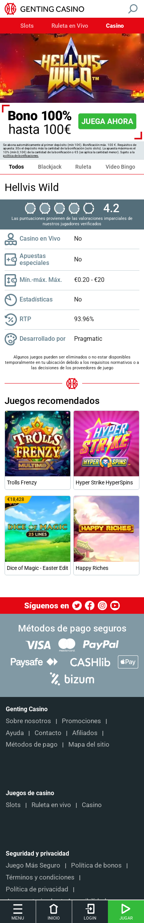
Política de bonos (96, 865)
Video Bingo (120, 167)
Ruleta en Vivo (69, 26)
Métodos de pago (32, 744)
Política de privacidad (37, 889)
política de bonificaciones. (21, 155)
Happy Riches (92, 568)
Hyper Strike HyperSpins (104, 482)
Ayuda (15, 733)
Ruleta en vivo (51, 805)
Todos (16, 167)
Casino (115, 26)
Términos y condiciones (40, 877)
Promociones (81, 721)
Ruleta (83, 167)
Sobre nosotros (28, 721)
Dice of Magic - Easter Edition (37, 568)
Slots (27, 26)
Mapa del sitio (88, 744)
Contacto (48, 733)
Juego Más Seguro (33, 865)
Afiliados (85, 733)
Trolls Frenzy (22, 482)
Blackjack (49, 167)
